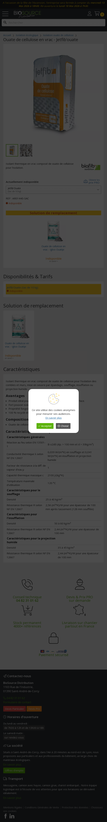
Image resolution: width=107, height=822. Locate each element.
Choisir (63, 426)
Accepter (45, 426)
